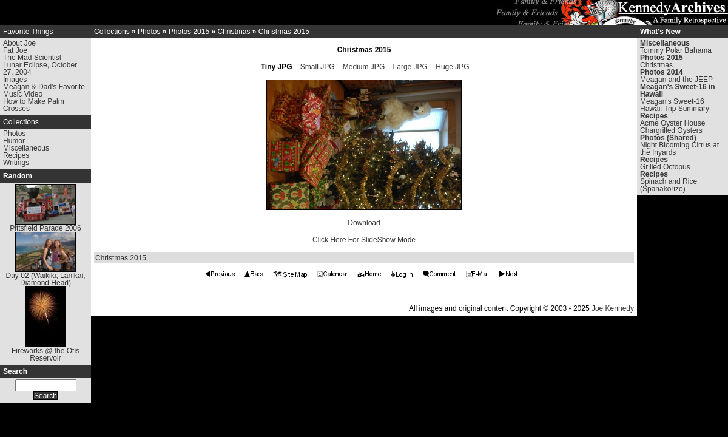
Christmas (233, 31)
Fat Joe (15, 50)
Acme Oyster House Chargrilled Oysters (672, 127)
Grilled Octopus (665, 167)
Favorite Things (28, 31)
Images (15, 79)
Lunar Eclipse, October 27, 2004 (40, 68)
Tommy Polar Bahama (676, 50)
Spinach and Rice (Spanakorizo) (668, 185)
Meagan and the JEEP (676, 79)
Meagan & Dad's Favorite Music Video (44, 90)
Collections (21, 122)
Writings (16, 162)
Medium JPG (364, 67)
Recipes (16, 155)
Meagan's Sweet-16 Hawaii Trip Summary (674, 105)
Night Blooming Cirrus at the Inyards (679, 148)
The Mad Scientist (32, 57)
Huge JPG (452, 67)
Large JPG (410, 67)
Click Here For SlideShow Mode (364, 239)
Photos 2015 (189, 31)
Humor (14, 140)
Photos (14, 133)
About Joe (19, 43)
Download (364, 222)
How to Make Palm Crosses (33, 105)
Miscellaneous (26, 148)
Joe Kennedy (613, 308)
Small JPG (317, 67)
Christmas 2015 (283, 31)
